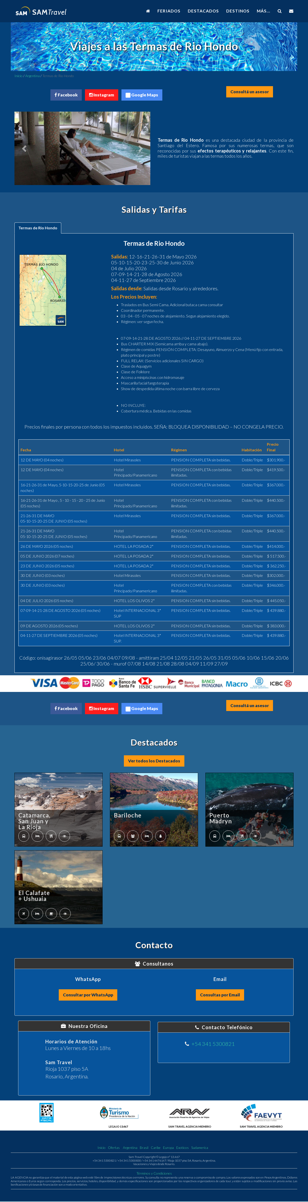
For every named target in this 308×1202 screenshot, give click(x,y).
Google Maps (142, 95)
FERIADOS (168, 10)
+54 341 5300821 (213, 1044)
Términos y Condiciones (154, 1174)
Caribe (156, 1148)
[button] (24, 148)
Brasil (144, 1148)
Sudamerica (199, 1148)
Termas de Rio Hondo (37, 228)
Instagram (101, 95)
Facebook (65, 95)
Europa (168, 1148)
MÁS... (263, 10)
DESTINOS (237, 10)
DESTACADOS (203, 10)
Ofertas (114, 1148)
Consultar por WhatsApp (88, 995)
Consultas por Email (220, 995)
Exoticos (182, 1148)
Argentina (32, 76)
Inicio (18, 76)
